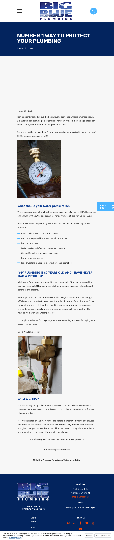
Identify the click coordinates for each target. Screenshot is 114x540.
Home (33, 483)
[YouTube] (80, 490)
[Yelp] (74, 484)
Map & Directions (80, 458)
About (33, 488)
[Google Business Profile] (68, 484)
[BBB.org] (92, 484)
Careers (33, 499)
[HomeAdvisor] (86, 484)
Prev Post (103, 167)
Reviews (34, 511)
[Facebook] (80, 484)
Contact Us (33, 516)
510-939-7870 (33, 470)
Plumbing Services (33, 494)
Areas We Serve (33, 505)
